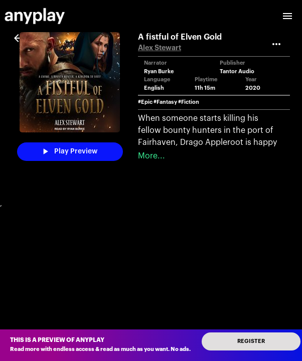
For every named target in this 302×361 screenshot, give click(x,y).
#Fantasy (165, 102)
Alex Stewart (159, 48)
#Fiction (188, 102)
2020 (252, 88)
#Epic (145, 102)
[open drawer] (287, 16)
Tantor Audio (237, 71)
